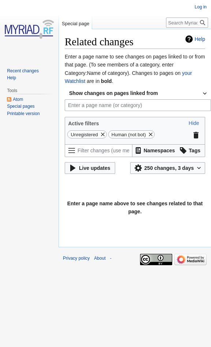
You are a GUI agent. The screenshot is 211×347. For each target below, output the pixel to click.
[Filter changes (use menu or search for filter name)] (98, 150)
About (99, 258)
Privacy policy (76, 258)
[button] (194, 123)
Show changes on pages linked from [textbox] (113, 93)
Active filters (83, 123)
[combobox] (138, 93)
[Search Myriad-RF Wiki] (187, 23)
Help (200, 39)
